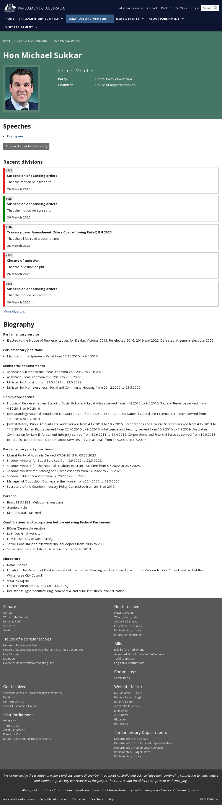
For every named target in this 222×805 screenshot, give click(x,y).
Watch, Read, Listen (126, 617)
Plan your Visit (12, 734)
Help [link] (111, 799)
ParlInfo (166, 8)
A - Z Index (121, 715)
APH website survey (127, 706)
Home (10, 19)
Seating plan (11, 630)
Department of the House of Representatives (143, 743)
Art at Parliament (13, 730)
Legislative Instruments (129, 663)
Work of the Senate (16, 617)
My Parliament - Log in (128, 693)
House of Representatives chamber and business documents (43, 650)
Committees (122, 678)
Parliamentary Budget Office (132, 752)
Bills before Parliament (129, 650)
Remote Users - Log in (128, 697)
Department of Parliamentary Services (138, 748)
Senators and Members (88, 19)
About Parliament (164, 19)
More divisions (14, 311)
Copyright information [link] (53, 799)
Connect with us (13, 702)
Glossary (120, 719)
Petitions (9, 697)
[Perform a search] (215, 8)
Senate (8, 612)
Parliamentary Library (127, 630)
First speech (16, 136)
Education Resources (128, 626)
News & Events (127, 19)
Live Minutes (11, 654)
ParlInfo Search (124, 702)
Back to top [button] (209, 799)
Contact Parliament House (20, 706)
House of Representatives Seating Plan (28, 663)
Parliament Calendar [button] (130, 8)
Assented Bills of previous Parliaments (139, 654)
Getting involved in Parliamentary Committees (32, 693)
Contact (152, 8)
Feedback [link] (97, 799)
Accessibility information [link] (19, 799)
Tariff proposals (124, 658)
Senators (9, 626)
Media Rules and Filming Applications (27, 739)
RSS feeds (121, 724)
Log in (195, 8)
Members (9, 658)
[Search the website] (210, 8)
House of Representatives (20, 645)
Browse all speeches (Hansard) (26, 146)
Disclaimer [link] (79, 799)
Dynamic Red (11, 621)
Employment (122, 710)
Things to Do (11, 725)
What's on (9, 721)
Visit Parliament (19, 27)
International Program (128, 635)
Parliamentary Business (39, 19)
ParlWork (181, 8)
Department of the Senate (131, 739)
